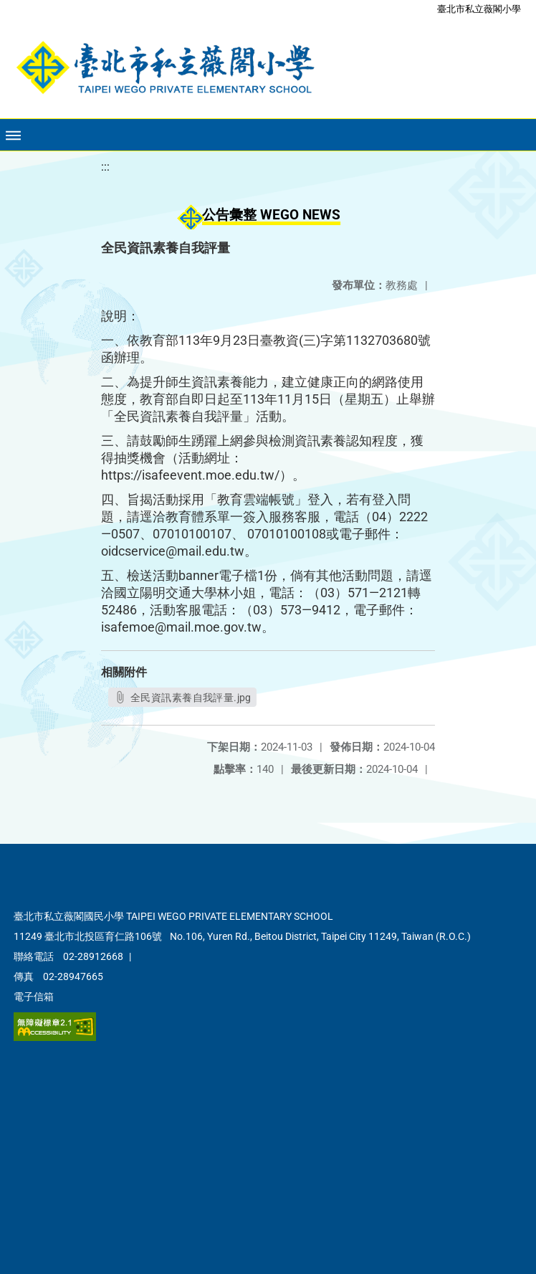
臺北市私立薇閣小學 (479, 9)
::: (105, 166)
